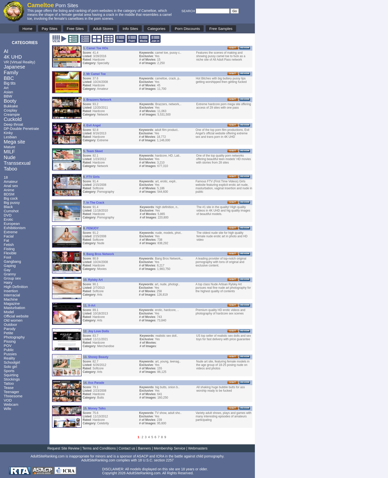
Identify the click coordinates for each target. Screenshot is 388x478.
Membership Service (169, 448)
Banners (144, 448)
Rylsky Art (95, 280)
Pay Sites (49, 28)
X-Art (91, 305)
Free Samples (220, 28)
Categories (156, 28)
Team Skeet (94, 151)
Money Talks (97, 408)
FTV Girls (92, 177)
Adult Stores (103, 28)
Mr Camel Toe (96, 74)
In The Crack (95, 202)
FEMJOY (92, 228)
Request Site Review (63, 448)
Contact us (127, 448)
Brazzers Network (98, 99)
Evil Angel (93, 125)
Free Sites (75, 28)
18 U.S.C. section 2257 (156, 460)
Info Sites (130, 28)
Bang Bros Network (100, 254)
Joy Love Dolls (98, 331)
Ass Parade (96, 382)
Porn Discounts (187, 28)
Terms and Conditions (99, 448)
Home (27, 28)
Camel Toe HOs (97, 48)
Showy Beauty (98, 357)
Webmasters (197, 448)
